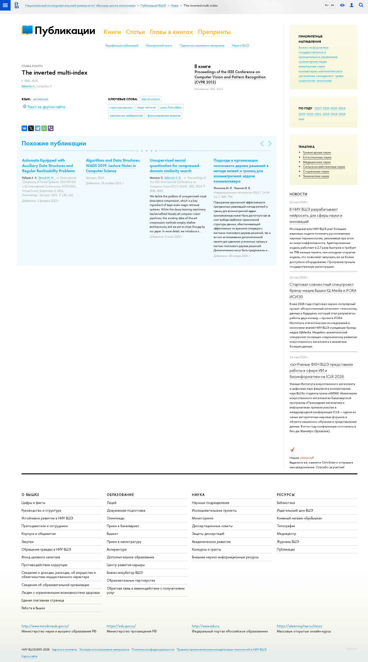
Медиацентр (286, 533)
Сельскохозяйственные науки (324, 166)
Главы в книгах (171, 32)
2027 (318, 108)
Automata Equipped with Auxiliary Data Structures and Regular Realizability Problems (48, 165)
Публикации (64, 30)
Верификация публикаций (122, 45)
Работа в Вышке (33, 608)
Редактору (351, 648)
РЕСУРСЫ (286, 494)
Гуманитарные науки (317, 152)
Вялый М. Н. (46, 178)
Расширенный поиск (159, 45)
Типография (286, 526)
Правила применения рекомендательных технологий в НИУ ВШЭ (222, 649)
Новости (298, 194)
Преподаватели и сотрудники (45, 526)
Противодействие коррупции (44, 565)
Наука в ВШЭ (240, 45)
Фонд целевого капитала (41, 557)
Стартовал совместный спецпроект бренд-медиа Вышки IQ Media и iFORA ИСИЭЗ (323, 290)
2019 (334, 114)
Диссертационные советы (212, 526)
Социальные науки (316, 171)
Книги (112, 32)
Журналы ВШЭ (288, 541)
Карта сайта (29, 656)
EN (332, 5)
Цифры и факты (33, 502)
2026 (326, 108)
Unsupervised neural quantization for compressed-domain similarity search (175, 165)
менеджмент (325, 76)
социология (307, 80)
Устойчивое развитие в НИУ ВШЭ (47, 518)
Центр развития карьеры (126, 565)
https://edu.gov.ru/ (121, 626)
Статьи (135, 32)
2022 (310, 114)
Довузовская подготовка (126, 510)
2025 (333, 108)
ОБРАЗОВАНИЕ (120, 494)
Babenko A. (28, 86)
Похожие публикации (54, 143)
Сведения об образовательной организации (55, 584)
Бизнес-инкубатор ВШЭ (125, 572)
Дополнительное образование (130, 557)
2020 (326, 114)
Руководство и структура (41, 510)
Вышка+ (112, 533)
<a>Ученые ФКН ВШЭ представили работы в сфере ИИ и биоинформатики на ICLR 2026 (321, 370)
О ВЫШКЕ (30, 494)
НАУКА (198, 494)
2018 (342, 114)
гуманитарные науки (313, 61)
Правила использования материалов (202, 45)
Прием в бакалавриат (123, 526)
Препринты (214, 32)
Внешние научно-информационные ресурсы (225, 557)
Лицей (111, 502)
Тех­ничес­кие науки (316, 176)
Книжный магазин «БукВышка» (299, 518)
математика (307, 76)
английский (40, 99)
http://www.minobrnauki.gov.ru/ (45, 626)
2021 (317, 114)
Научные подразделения (210, 502)
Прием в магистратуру (124, 541)
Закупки (28, 541)
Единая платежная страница (43, 600)
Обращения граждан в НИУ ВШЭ (46, 549)
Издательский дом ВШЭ (295, 510)
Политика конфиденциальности (153, 649)
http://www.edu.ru (205, 626)
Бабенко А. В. (173, 178)
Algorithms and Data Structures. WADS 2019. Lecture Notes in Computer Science (113, 165)
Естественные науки (317, 157)
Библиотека (286, 502)
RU (327, 5)
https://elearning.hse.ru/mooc (299, 626)
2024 (341, 108)
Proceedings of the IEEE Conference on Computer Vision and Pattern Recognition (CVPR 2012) (230, 77)
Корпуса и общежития (39, 533)
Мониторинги (202, 518)
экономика (323, 80)
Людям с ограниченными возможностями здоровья (61, 592)
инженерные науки (312, 66)
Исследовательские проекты (214, 510)
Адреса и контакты (64, 649)
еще (301, 119)
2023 (302, 114)
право (339, 76)
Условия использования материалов (104, 649)
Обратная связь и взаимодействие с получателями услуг (145, 590)
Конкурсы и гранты (206, 549)
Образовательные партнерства (131, 580)
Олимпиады (115, 518)
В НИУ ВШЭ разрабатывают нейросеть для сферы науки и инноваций (316, 215)
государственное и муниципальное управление (318, 54)
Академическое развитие (211, 541)
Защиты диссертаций (208, 533)
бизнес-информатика (313, 47)
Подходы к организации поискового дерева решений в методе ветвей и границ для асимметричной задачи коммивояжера (241, 170)
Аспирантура (116, 549)
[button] (137, 150)
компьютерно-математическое (320, 71)
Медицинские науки (317, 162)
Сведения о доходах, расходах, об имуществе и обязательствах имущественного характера (59, 574)
